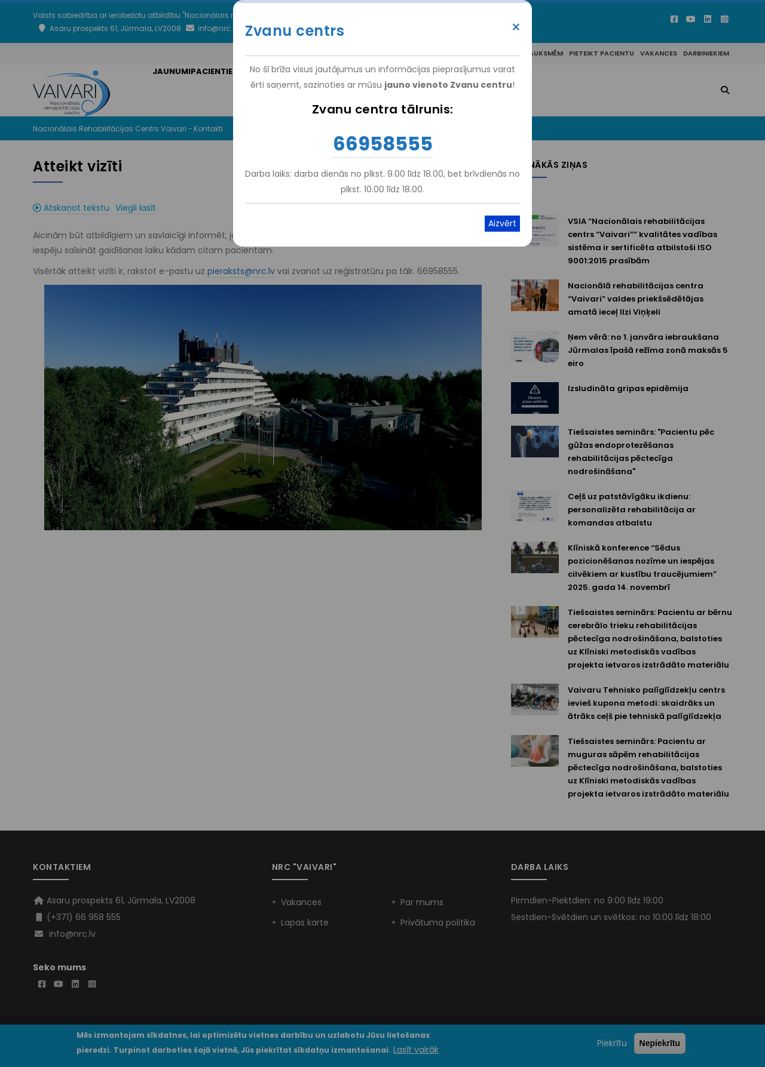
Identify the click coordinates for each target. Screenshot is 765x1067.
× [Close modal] (516, 27)
